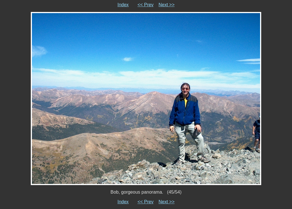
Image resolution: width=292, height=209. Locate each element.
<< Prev (145, 4)
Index (123, 4)
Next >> (167, 4)
